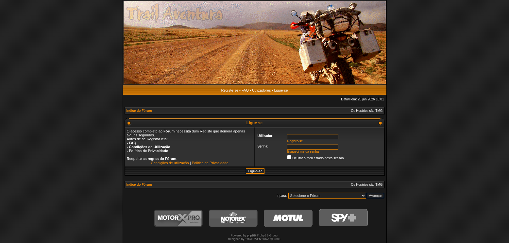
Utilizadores (261, 90)
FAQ (245, 90)
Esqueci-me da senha (303, 151)
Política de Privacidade (210, 163)
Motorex (233, 218)
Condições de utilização (170, 163)
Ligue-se (281, 90)
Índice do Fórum (139, 111)
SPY (343, 218)
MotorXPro (178, 218)
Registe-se (229, 90)
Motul (288, 218)
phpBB (251, 235)
